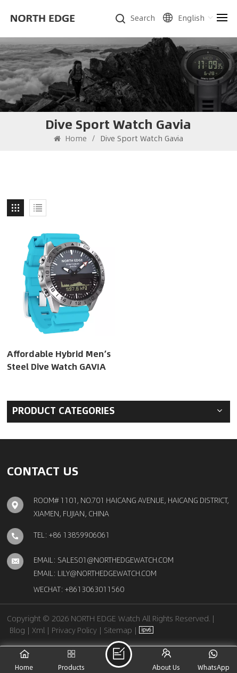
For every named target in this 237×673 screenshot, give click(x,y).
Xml (38, 630)
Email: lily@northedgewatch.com (95, 573)
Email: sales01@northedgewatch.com (104, 559)
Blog (17, 630)
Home (70, 138)
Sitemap (118, 630)
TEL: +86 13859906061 (72, 534)
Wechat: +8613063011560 (79, 589)
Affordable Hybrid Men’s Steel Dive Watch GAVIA (59, 360)
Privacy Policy (74, 630)
